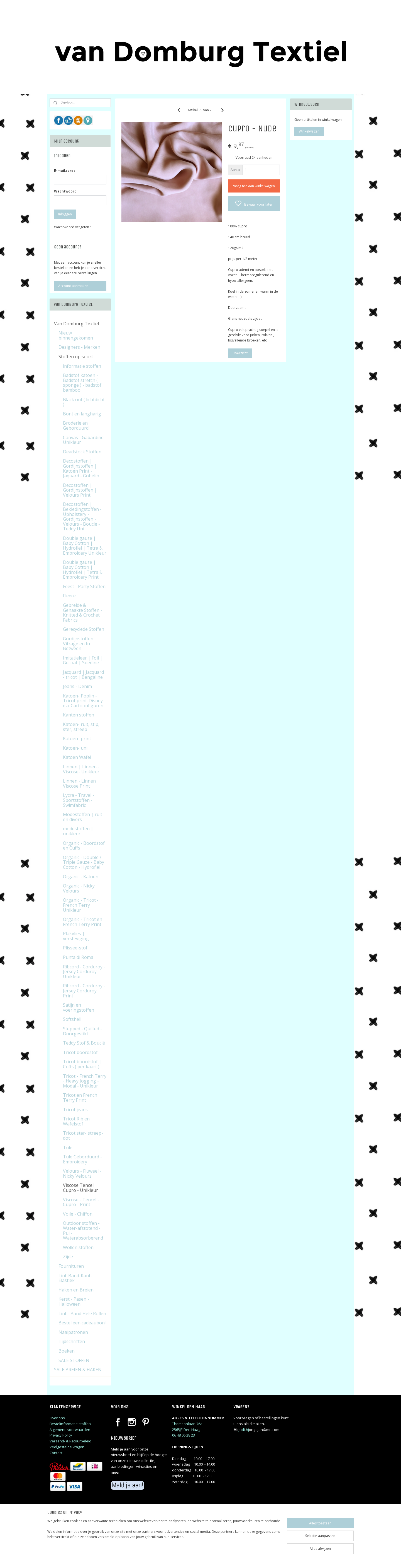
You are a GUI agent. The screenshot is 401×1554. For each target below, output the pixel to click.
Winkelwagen (309, 131)
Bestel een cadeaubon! (82, 1323)
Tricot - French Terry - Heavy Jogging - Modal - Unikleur (84, 1081)
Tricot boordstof (80, 1052)
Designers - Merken (79, 347)
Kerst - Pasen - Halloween (73, 1301)
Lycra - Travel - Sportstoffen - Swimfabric (78, 800)
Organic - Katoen (80, 877)
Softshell (72, 1019)
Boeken (66, 1351)
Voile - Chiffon (77, 1214)
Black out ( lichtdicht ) (84, 402)
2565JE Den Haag (186, 1429)
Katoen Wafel (77, 757)
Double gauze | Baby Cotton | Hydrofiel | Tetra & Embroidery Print (82, 569)
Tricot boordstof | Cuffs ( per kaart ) (82, 1064)
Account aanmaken (73, 285)
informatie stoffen (82, 366)
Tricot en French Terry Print (80, 1097)
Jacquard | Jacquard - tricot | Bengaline (83, 674)
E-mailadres (64, 170)
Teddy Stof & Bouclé (84, 1043)
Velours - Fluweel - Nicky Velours (82, 1173)
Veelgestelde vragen (67, 1446)
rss (236, 1544)
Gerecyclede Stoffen (83, 629)
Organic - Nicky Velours (79, 888)
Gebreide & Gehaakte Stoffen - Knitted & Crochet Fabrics (82, 612)
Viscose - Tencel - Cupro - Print (81, 1202)
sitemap (224, 1544)
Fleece (69, 596)
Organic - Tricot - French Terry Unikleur (81, 905)
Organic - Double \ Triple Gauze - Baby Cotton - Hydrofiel (83, 862)
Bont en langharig (82, 414)
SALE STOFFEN (73, 1360)
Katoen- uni (75, 748)
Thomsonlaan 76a (187, 1423)
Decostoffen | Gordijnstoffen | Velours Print (80, 490)
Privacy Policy (61, 1435)
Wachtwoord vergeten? (72, 227)
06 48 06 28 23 (183, 1435)
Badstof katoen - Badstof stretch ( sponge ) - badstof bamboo (82, 382)
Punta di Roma (78, 957)
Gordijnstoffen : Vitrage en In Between (79, 643)
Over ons (57, 1417)
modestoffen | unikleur (78, 831)
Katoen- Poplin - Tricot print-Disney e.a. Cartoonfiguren (83, 701)
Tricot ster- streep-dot (83, 1135)
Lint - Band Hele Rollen (82, 1313)
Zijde (68, 1257)
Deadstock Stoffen (82, 452)
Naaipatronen (73, 1332)
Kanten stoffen (78, 715)
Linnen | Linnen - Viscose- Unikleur (81, 769)
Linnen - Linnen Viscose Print (79, 783)
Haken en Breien (76, 1290)
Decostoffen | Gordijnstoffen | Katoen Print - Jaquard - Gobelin (81, 468)
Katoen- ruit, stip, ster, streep (81, 726)
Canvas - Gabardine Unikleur (83, 440)
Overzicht (239, 353)
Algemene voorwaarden (70, 1429)
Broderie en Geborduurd (76, 425)
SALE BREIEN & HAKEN (78, 1370)
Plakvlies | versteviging (76, 936)
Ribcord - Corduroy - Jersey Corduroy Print (84, 991)
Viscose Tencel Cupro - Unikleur (80, 1187)
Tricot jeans (75, 1109)
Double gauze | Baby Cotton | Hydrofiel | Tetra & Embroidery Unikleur (84, 545)
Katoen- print (77, 738)
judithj (244, 1429)
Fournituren (71, 1266)
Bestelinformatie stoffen (70, 1423)
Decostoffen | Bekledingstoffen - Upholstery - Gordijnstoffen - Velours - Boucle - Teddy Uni (82, 516)
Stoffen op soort (75, 356)
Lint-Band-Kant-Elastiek (75, 1278)
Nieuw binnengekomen (75, 335)
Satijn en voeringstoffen (78, 1007)
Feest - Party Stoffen (84, 586)
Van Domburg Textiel (76, 324)
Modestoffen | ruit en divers (82, 816)
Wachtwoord (65, 191)
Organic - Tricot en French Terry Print (82, 921)
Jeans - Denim (77, 686)
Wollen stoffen (78, 1247)
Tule (67, 1147)
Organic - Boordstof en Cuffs (84, 845)
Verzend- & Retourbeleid (70, 1441)
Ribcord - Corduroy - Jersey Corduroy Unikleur (84, 972)
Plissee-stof (75, 948)
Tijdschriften (71, 1341)
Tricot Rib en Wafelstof (76, 1121)
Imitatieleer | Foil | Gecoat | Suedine (82, 660)
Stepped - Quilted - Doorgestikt (82, 1031)
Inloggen (65, 214)
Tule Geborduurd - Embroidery (82, 1159)
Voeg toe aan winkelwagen (254, 186)
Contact (56, 1452)
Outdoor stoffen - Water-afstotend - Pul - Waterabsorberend (83, 1230)
